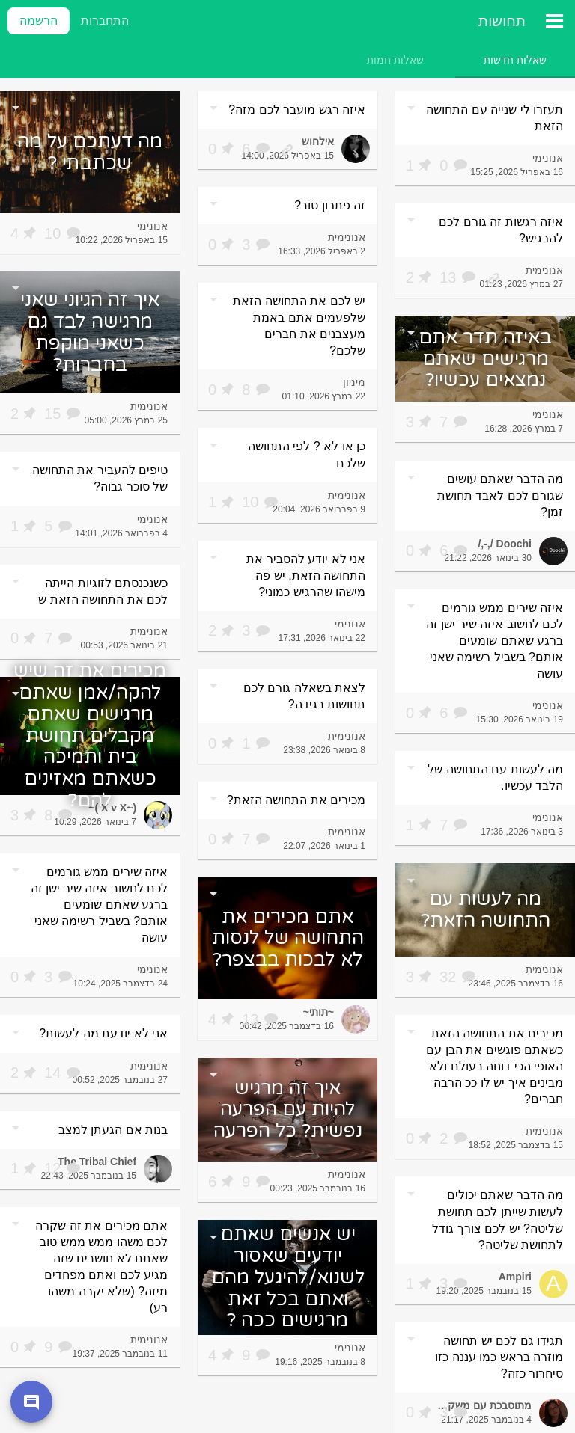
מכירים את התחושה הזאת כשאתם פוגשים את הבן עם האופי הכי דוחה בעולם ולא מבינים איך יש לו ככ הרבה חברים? (494, 1066)
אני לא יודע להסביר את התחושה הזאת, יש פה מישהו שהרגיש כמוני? (305, 575)
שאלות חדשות (515, 60)
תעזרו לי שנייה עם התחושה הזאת (494, 117)
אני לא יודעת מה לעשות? (103, 1033)
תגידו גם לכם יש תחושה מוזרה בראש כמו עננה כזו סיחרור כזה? (499, 1357)
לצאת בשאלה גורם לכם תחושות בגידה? (304, 696)
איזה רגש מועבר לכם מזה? (296, 109)
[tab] (515, 60)
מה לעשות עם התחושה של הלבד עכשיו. (495, 777)
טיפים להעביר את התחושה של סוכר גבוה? (100, 478)
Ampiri (515, 1277)
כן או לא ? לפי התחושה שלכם (306, 454)
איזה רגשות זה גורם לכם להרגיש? (501, 230)
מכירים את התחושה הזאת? (296, 800)
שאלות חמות (395, 60)
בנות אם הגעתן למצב (113, 1129)
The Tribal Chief (97, 1161)
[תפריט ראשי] (554, 21)
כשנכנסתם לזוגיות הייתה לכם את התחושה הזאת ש (103, 591)
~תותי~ (318, 1012)
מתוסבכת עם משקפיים (481, 1405)
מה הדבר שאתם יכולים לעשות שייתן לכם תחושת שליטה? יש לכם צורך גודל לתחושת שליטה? (497, 1219)
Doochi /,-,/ (505, 544)
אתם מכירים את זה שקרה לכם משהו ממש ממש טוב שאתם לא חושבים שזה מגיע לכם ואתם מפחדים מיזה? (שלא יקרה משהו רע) (101, 1266)
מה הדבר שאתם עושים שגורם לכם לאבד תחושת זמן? (500, 495)
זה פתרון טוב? (329, 205)
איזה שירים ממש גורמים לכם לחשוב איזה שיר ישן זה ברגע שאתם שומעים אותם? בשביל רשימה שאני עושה (494, 640)
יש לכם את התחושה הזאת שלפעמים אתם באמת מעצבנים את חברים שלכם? (299, 326)
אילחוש (318, 141)
